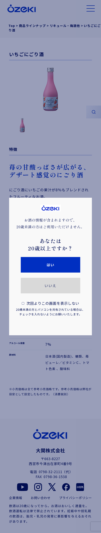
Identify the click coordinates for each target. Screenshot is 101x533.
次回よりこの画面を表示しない (50, 308)
